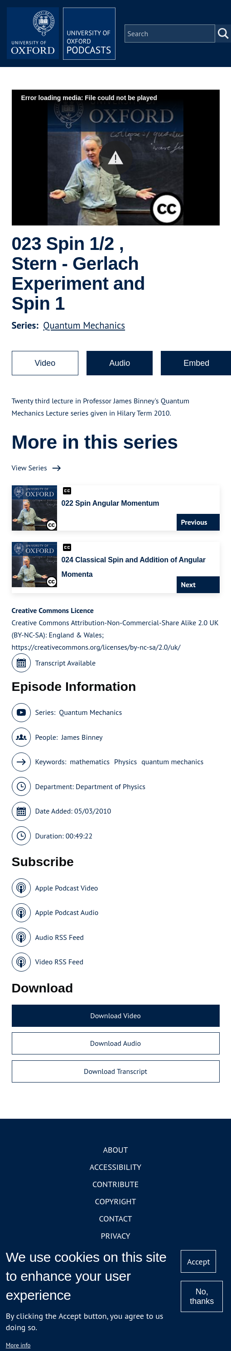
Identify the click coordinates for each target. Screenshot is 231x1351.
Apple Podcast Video (66, 887)
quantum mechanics (172, 761)
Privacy (115, 1236)
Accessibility (115, 1167)
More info (18, 1345)
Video (45, 363)
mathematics (90, 761)
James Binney (81, 737)
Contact (115, 1218)
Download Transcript (115, 1071)
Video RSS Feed (59, 961)
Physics (125, 761)
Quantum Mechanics (84, 325)
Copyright (115, 1201)
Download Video (115, 1015)
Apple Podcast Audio (67, 912)
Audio (119, 363)
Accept (198, 1261)
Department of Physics (110, 786)
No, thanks (202, 1296)
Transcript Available (65, 662)
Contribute (115, 1184)
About (115, 1150)
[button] (116, 158)
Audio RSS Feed (59, 937)
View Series (29, 467)
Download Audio (115, 1043)
